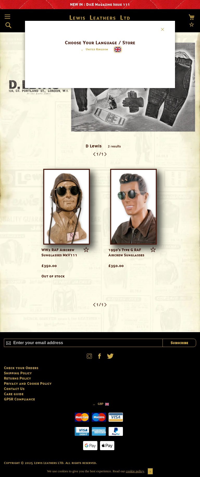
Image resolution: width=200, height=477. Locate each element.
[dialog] (100, 238)
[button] (93, 50)
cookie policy (135, 471)
